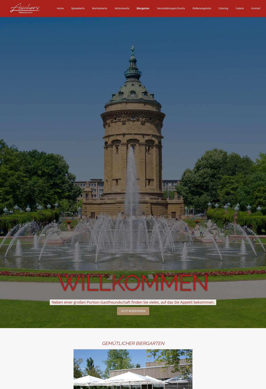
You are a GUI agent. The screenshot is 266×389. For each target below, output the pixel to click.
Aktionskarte (122, 8)
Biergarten (143, 8)
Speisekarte (78, 8)
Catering (223, 8)
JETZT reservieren (133, 311)
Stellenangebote (201, 8)
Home (60, 8)
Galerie (240, 8)
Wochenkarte (99, 8)
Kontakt (255, 8)
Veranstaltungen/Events (171, 8)
